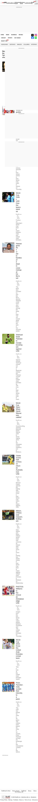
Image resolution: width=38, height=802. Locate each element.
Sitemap (10, 799)
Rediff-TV (32, 3)
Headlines (4, 44)
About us (21, 799)
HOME (2, 34)
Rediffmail (8, 3)
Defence (12, 44)
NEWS (7, 34)
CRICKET (3, 37)
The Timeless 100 (19, 792)
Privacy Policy (3, 799)
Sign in (36, 1)
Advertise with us (25, 797)
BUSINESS (14, 34)
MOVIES (21, 34)
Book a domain (15, 790)
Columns (26, 44)
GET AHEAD (17, 37)
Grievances (35, 799)
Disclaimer (33, 797)
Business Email (22, 3)
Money (13, 3)
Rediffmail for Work (5, 790)
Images (19, 44)
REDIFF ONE (4, 41)
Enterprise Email (17, 3)
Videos (35, 790)
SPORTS (10, 37)
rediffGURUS (28, 3)
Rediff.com (17, 797)
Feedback (15, 799)
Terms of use (28, 799)
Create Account (36, 4)
